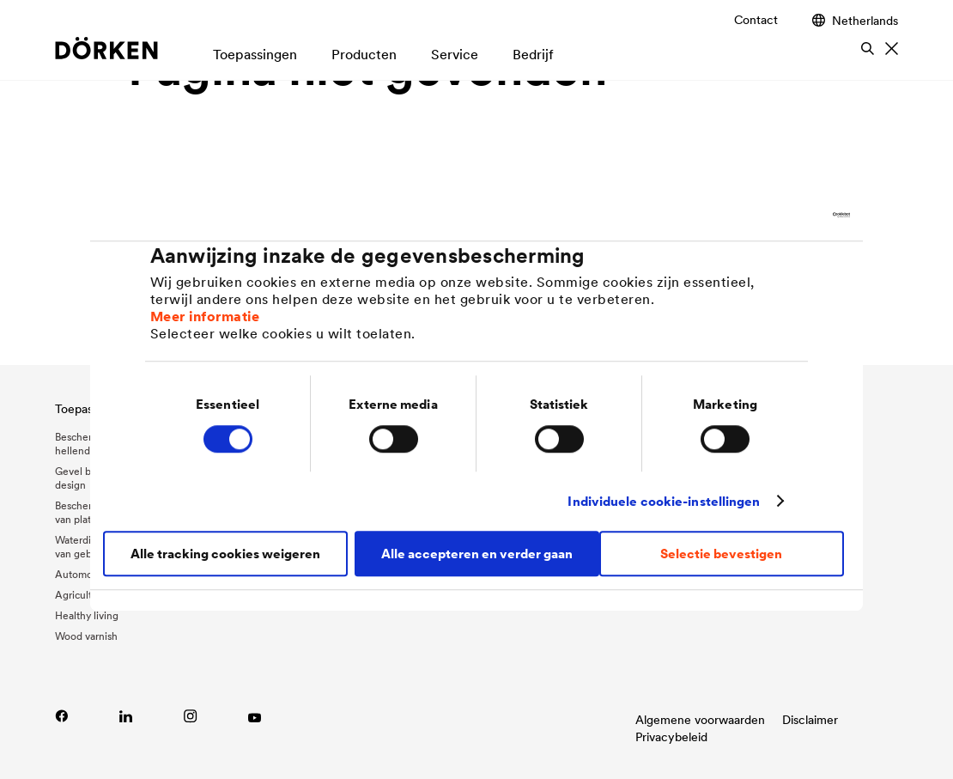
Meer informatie (205, 316)
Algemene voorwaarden (700, 719)
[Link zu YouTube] (254, 715)
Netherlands (855, 20)
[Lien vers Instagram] (190, 715)
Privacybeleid (671, 737)
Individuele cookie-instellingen (664, 501)
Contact (756, 20)
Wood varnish (86, 636)
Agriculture (81, 594)
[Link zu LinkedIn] (125, 715)
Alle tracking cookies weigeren (225, 553)
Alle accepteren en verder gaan (477, 553)
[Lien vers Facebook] (61, 715)
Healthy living (86, 615)
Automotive (82, 574)
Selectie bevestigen (721, 553)
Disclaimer (810, 719)
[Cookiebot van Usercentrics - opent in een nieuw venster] (775, 215)
